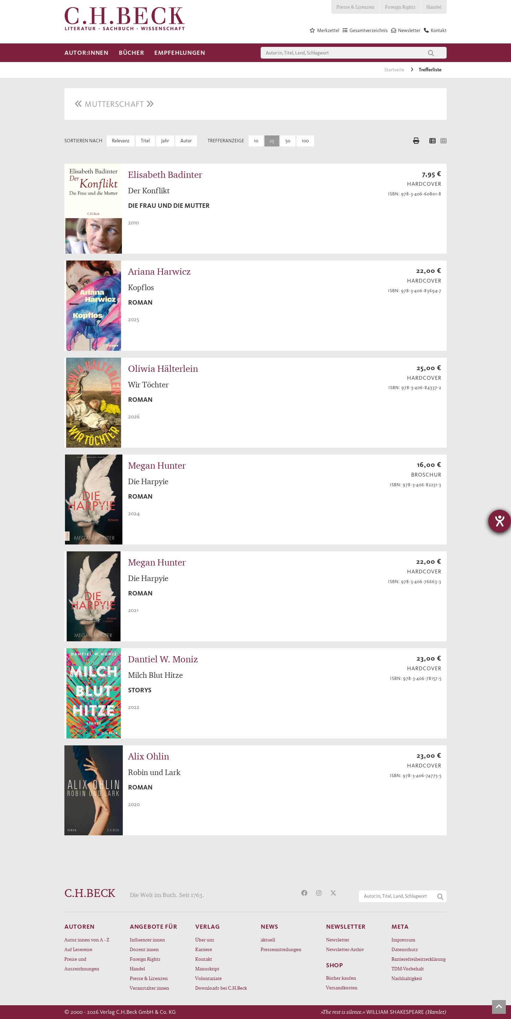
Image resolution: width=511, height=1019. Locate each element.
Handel (433, 7)
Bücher (131, 53)
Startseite (394, 70)
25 (272, 141)
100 (305, 141)
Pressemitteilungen (281, 949)
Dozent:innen (144, 949)
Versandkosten (341, 987)
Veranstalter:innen (149, 988)
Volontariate (208, 978)
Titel (145, 141)
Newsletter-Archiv (345, 949)
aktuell (268, 939)
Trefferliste (430, 70)
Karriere (203, 949)
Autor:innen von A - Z (86, 939)
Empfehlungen (179, 53)
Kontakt (203, 959)
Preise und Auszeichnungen (81, 963)
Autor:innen (86, 53)
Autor (186, 141)
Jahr (165, 141)
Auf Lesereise (78, 949)
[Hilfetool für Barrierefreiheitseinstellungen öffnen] (499, 521)
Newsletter (337, 939)
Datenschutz (405, 949)
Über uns (204, 939)
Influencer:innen (147, 939)
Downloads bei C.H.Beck (221, 988)
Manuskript (207, 968)
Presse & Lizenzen (355, 7)
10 (256, 141)
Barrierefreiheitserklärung (419, 959)
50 (287, 141)
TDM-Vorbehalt (408, 968)
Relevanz (120, 141)
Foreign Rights (400, 7)
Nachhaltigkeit (407, 978)
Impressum (403, 939)
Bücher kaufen (341, 978)
